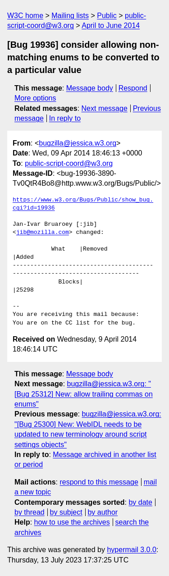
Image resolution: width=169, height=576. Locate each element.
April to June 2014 (111, 25)
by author (102, 512)
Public (107, 15)
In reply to (65, 118)
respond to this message (98, 482)
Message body (89, 88)
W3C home (25, 15)
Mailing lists (70, 15)
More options (35, 98)
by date (140, 502)
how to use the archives (72, 522)
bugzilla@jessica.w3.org (77, 143)
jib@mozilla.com (42, 233)
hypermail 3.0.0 (131, 549)
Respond (133, 88)
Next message (105, 108)
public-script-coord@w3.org (69, 163)
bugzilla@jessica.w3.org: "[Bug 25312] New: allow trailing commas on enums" (83, 394)
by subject (66, 512)
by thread (29, 512)
